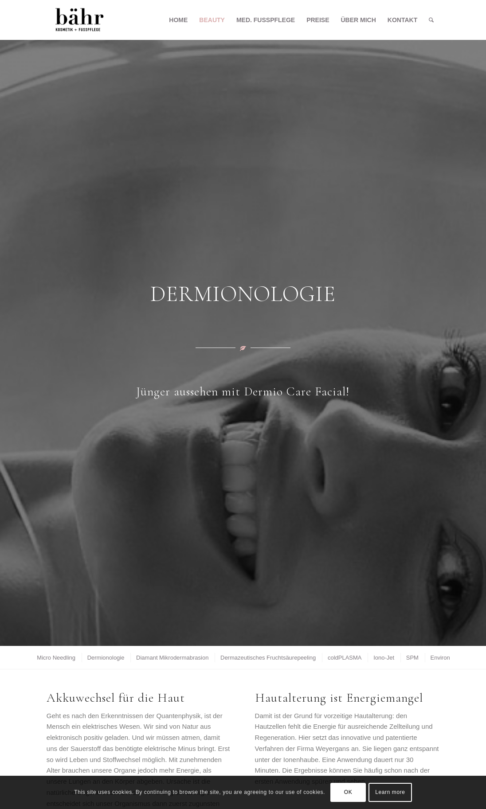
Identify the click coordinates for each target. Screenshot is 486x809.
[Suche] (431, 20)
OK (348, 792)
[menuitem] (178, 20)
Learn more (390, 792)
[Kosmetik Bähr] (80, 20)
